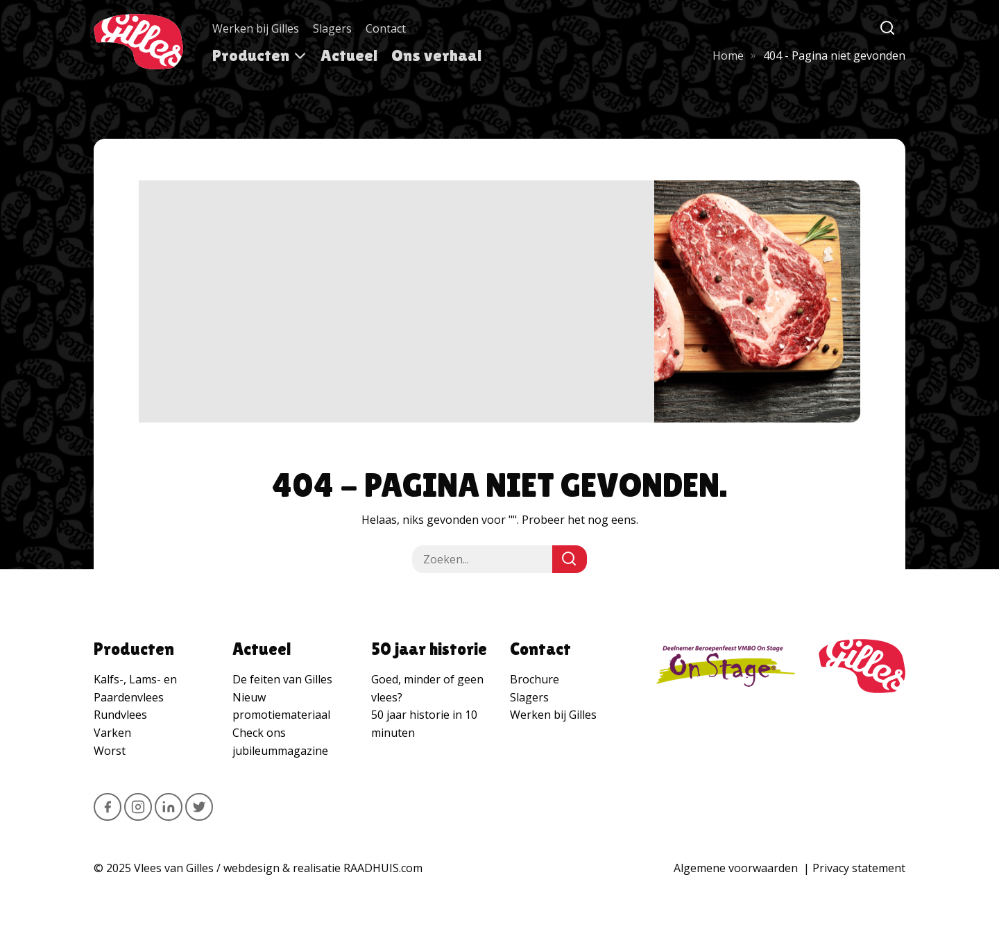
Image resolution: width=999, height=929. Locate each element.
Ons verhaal (436, 55)
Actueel (349, 55)
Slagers (332, 28)
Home (728, 55)
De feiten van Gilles (282, 679)
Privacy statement (858, 868)
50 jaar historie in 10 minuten (424, 723)
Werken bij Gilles (255, 28)
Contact (386, 28)
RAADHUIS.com (382, 868)
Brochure (534, 679)
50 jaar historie (429, 649)
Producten (250, 55)
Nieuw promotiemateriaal (281, 706)
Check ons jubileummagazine (280, 741)
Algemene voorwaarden (736, 868)
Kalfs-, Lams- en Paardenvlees (135, 688)
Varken (112, 732)
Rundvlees (120, 714)
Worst (110, 750)
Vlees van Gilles (174, 868)
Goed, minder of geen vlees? (427, 688)
